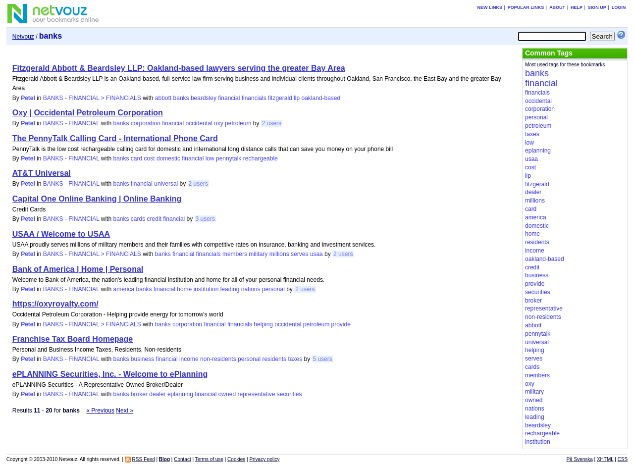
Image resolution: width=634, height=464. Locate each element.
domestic (168, 158)
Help (576, 7)
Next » (124, 410)
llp (297, 98)
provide (341, 324)
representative (256, 394)
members (234, 254)
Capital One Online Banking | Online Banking (96, 199)
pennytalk (228, 158)
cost (149, 158)
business (142, 359)
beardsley (203, 98)
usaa (316, 254)
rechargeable (260, 158)
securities (289, 394)
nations (251, 289)
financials (254, 98)
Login (619, 7)
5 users (322, 359)
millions (279, 254)
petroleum (238, 123)
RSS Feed (143, 459)
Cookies (236, 459)
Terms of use (209, 459)
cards (138, 218)
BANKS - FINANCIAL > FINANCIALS (92, 98)
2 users (271, 123)
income (189, 359)
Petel (28, 98)
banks (181, 98)
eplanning (180, 394)
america (123, 289)
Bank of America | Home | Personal (77, 269)
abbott (163, 98)
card (136, 158)
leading (230, 289)
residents (274, 359)
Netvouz (23, 36)
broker (139, 394)
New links (489, 7)
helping (263, 324)
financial (229, 98)
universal (166, 183)
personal (273, 289)
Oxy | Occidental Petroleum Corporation (87, 112)
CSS (623, 459)
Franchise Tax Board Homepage (72, 339)
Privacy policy (264, 459)
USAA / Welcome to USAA (61, 234)
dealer (157, 394)
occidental (199, 123)
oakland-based (320, 98)
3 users (205, 218)
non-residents (218, 359)
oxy (218, 123)
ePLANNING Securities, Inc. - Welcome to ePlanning (110, 374)
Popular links (526, 7)
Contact (182, 459)
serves (299, 254)
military (258, 254)
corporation (145, 123)
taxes (295, 359)
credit (154, 218)
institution (206, 289)
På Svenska (579, 459)
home (184, 289)
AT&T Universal (41, 173)
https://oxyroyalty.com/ (55, 304)
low (210, 158)
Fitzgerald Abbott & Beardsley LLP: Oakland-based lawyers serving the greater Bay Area (178, 68)
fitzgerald (280, 98)
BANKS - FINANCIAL (71, 123)
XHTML (605, 459)
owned (227, 394)
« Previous (100, 410)
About (557, 7)
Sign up (597, 7)
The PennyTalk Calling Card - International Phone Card (115, 138)
